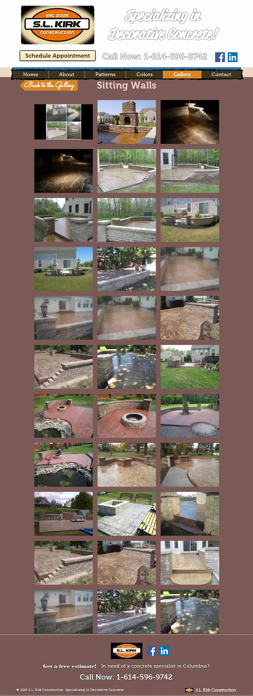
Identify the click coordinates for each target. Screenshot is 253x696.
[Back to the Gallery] (49, 85)
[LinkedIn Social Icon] (233, 57)
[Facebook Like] (226, 5)
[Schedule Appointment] (58, 55)
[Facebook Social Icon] (220, 57)
